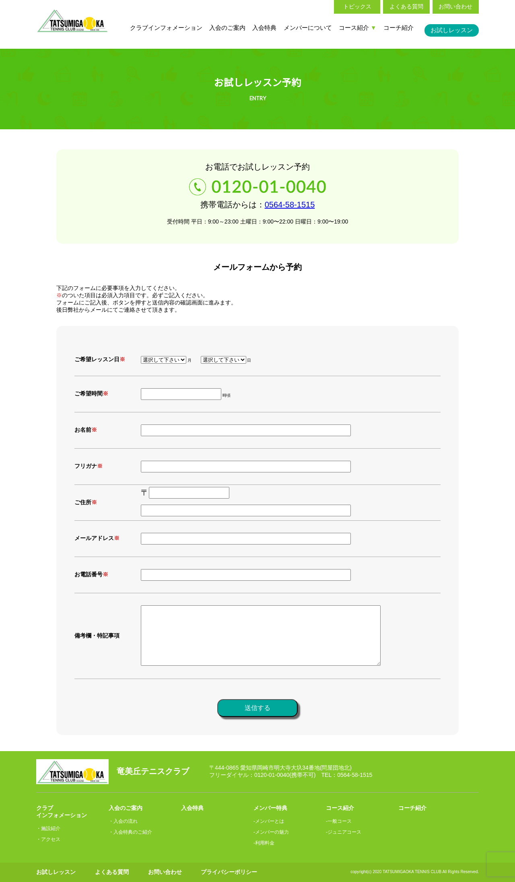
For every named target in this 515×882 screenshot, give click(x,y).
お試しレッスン (452, 30)
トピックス (357, 6)
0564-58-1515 (290, 204)
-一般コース (339, 821)
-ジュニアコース (343, 832)
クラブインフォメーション (166, 27)
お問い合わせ (455, 6)
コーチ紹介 (398, 27)
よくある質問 (406, 6)
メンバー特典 (270, 808)
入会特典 (264, 27)
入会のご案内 (227, 27)
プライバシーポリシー (229, 872)
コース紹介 (358, 27)
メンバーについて (308, 27)
